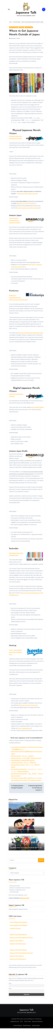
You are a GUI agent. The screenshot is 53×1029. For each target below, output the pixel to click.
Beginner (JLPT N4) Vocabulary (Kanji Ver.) (21, 953)
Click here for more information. (26, 204)
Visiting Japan (36, 1026)
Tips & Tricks (28, 28)
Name (10, 984)
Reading (21, 28)
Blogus (31, 1019)
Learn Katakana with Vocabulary (18, 926)
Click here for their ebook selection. (27, 194)
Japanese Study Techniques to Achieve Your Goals (26, 848)
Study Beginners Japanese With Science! (23, 761)
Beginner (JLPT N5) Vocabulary (18, 935)
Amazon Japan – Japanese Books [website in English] (14, 221)
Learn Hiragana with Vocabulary (18, 923)
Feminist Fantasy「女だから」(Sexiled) (22, 756)
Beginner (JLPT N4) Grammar (18, 960)
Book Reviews (27, 1026)
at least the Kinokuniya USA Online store (30, 333)
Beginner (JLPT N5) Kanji (17, 941)
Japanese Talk (26, 13)
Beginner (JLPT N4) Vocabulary (18, 950)
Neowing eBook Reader (37, 408)
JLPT (21, 1022)
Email (10, 989)
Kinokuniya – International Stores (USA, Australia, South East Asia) (18, 298)
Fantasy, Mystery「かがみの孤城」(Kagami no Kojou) (26, 759)
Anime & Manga (14, 28)
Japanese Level (14, 1022)
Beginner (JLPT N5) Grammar (18, 944)
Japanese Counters (15, 929)
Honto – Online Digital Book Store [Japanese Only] (15, 653)
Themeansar (38, 1019)
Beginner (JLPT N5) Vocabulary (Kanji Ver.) (21, 938)
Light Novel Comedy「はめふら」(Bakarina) (23, 763)
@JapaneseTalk (24, 899)
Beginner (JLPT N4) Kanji (17, 956)
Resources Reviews (37, 1022)
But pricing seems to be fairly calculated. (28, 208)
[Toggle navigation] (9, 10)
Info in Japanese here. (24, 729)
